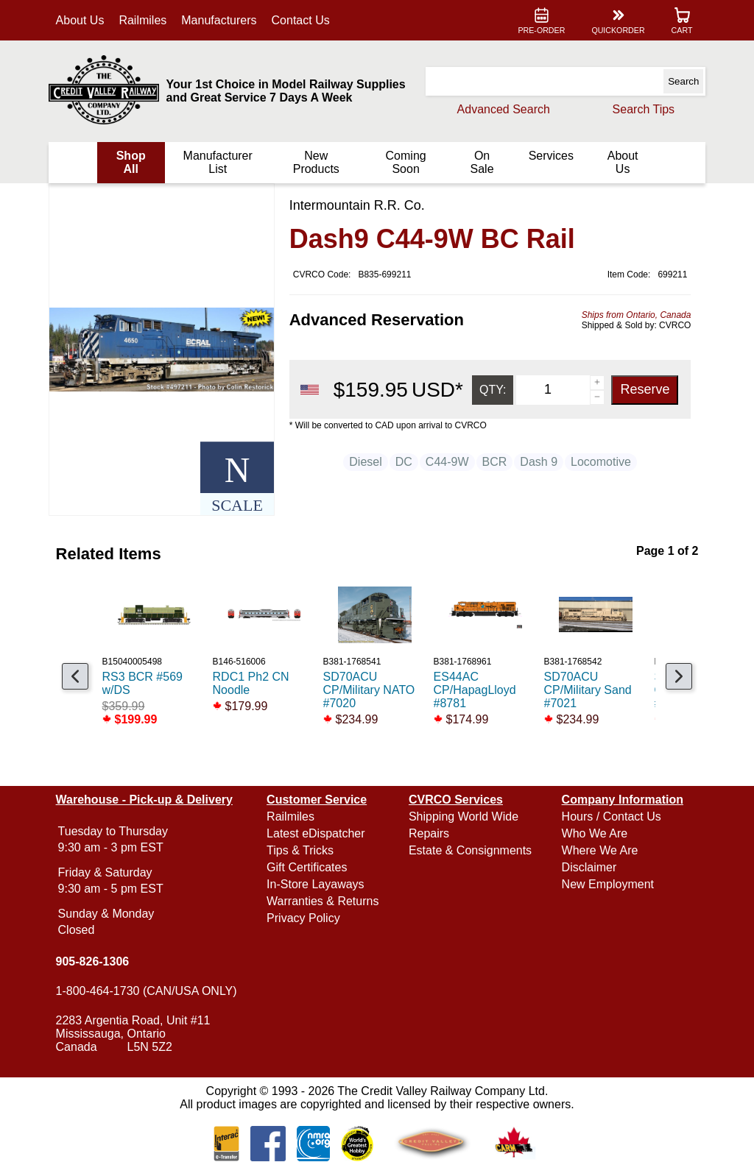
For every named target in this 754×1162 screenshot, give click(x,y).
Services (550, 155)
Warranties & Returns (322, 901)
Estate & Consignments (470, 850)
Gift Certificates (307, 867)
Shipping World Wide (463, 816)
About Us (80, 20)
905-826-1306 (93, 961)
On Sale (481, 162)
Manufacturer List (218, 162)
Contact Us (301, 20)
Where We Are (599, 850)
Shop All (131, 162)
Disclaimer (588, 867)
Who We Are (594, 833)
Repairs (429, 833)
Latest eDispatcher (315, 833)
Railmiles (143, 20)
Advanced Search (503, 109)
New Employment (607, 884)
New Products (316, 162)
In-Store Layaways (315, 884)
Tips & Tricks (300, 850)
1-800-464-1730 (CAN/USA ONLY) (146, 991)
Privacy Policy (303, 918)
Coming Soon (405, 162)
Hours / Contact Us (610, 816)
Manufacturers (219, 20)
